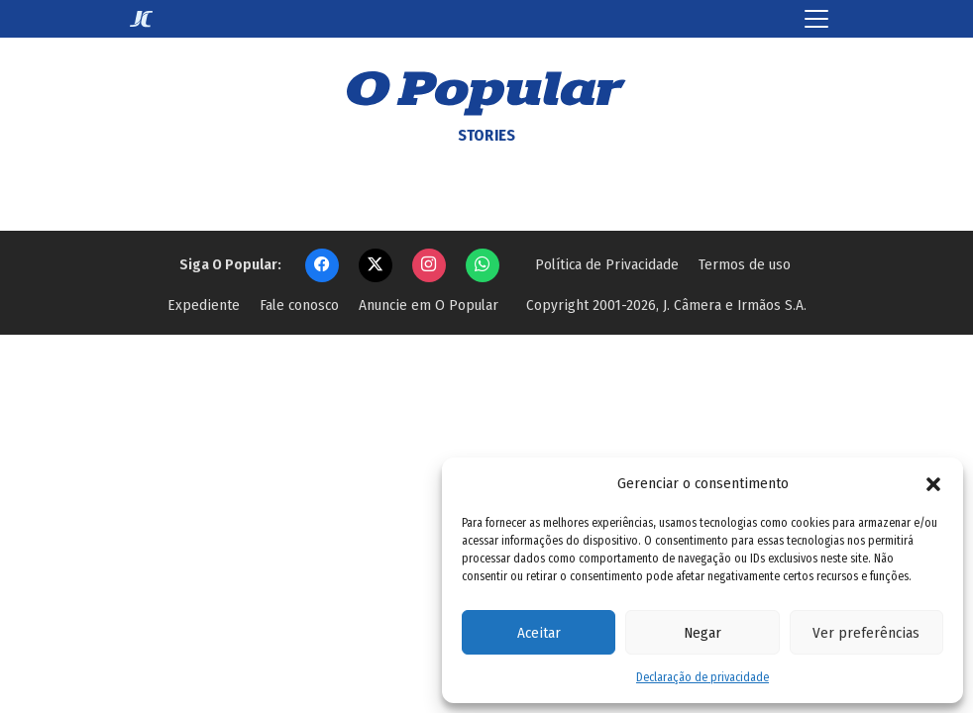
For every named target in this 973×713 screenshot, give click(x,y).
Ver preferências (865, 633)
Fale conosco (299, 305)
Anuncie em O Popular (428, 305)
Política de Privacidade (607, 264)
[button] (933, 483)
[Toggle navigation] (816, 19)
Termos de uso (745, 264)
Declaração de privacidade (702, 677)
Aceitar (539, 633)
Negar (702, 633)
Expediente (203, 305)
